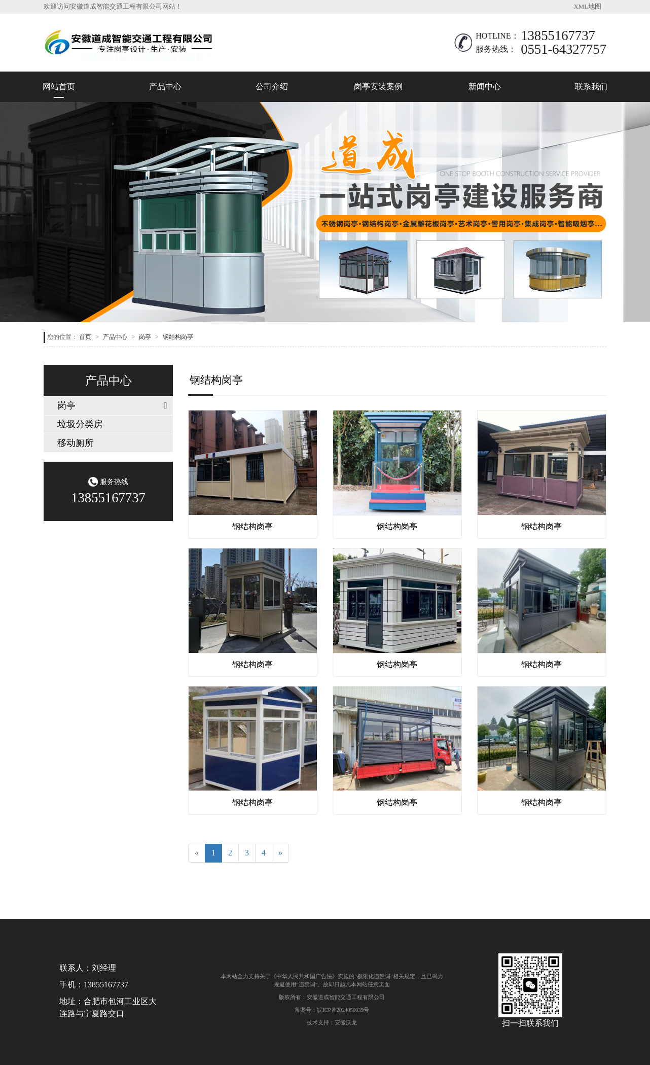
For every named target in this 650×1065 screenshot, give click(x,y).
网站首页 (59, 86)
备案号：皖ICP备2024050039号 (332, 1010)
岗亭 (145, 336)
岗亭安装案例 (378, 86)
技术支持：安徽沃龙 (332, 1022)
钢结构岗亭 (178, 336)
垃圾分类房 (80, 424)
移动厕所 (75, 443)
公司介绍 (272, 86)
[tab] (108, 406)
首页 (85, 336)
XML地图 (587, 6)
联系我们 (591, 86)
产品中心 (165, 86)
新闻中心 (484, 86)
